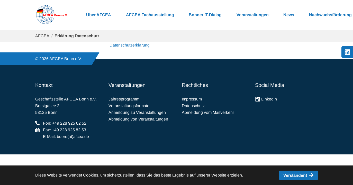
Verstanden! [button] (295, 175)
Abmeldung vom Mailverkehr (208, 112)
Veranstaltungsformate (128, 106)
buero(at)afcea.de (73, 136)
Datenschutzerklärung (130, 45)
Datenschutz (193, 106)
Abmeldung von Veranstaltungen (138, 119)
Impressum (192, 99)
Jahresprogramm (123, 99)
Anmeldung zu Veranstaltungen (137, 112)
